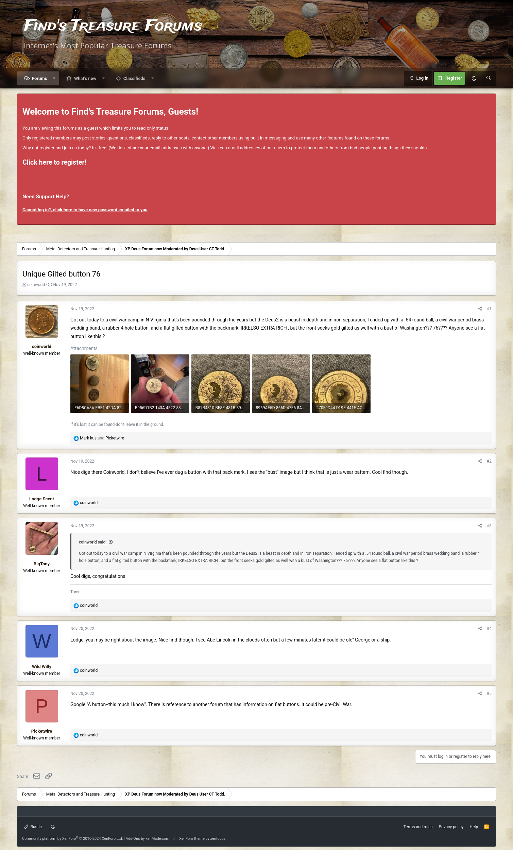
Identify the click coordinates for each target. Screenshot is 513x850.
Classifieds (134, 78)
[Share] (480, 309)
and (102, 438)
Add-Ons (133, 838)
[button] (54, 78)
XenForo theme (192, 838)
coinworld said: (93, 542)
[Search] (488, 78)
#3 (489, 525)
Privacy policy (451, 826)
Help (474, 826)
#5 (489, 693)
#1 (489, 308)
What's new (85, 78)
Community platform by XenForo (72, 838)
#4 (489, 628)
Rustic (33, 826)
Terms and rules (418, 826)
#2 (489, 461)
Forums (39, 78)
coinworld (36, 284)
